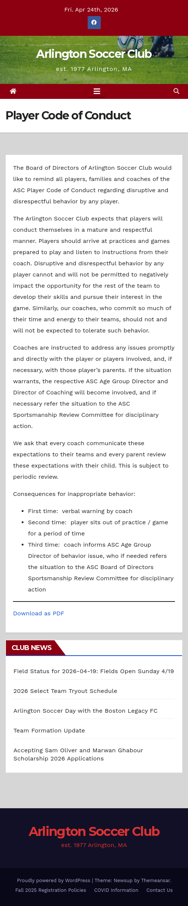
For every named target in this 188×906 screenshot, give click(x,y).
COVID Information (116, 890)
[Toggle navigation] (97, 91)
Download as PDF (38, 613)
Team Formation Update (49, 730)
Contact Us (159, 890)
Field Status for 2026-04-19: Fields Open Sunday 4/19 (93, 671)
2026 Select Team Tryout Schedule (65, 690)
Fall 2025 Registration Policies (50, 890)
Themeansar (155, 880)
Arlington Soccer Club (93, 54)
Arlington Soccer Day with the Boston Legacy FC (85, 710)
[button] (176, 91)
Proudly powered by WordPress (54, 880)
